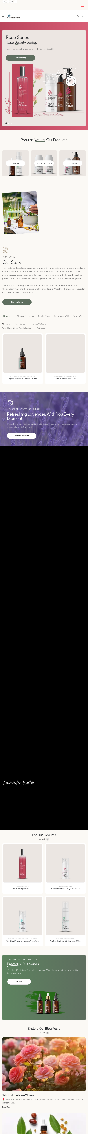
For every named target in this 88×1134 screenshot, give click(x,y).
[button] (78, 16)
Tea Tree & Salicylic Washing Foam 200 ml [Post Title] (65, 941)
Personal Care (15, 376)
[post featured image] (22, 353)
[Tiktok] (15, 1)
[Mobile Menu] (3, 16)
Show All (5, 324)
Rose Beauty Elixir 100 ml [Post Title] (22, 888)
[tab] (8, 316)
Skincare (32, 376)
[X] (8, 1)
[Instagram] (11, 1)
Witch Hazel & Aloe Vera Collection (16, 328)
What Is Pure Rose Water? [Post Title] (18, 1095)
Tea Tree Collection (39, 324)
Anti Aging (41, 328)
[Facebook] (4, 1)
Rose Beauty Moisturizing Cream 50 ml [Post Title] (65, 888)
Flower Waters (58, 376)
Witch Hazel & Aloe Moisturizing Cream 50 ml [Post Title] (23, 941)
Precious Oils (24, 376)
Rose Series (20, 324)
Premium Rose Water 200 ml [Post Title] (65, 379)
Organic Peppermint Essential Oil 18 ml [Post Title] (22, 379)
